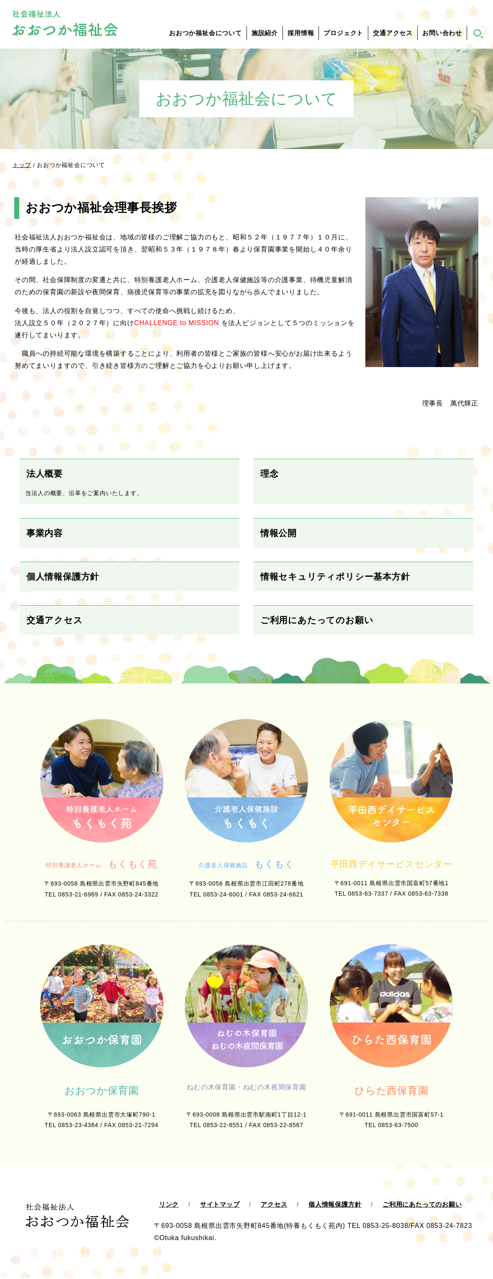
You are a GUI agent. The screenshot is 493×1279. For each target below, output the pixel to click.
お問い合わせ (442, 33)
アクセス (274, 1205)
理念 (269, 473)
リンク (169, 1205)
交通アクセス (393, 33)
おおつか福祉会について (205, 33)
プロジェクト (343, 33)
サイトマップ (220, 1205)
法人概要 (44, 473)
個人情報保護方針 (62, 576)
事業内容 (44, 533)
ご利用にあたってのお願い (317, 620)
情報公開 (278, 533)
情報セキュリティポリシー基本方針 (335, 576)
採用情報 (301, 33)
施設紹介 (265, 33)
